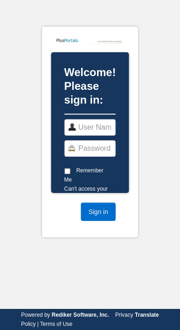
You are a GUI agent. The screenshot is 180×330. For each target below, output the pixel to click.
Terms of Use (56, 324)
